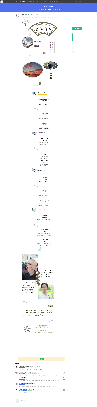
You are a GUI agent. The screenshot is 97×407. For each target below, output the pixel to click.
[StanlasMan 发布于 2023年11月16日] (16, 367)
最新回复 (74, 52)
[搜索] (73, 1)
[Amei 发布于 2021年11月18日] (16, 390)
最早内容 (74, 32)
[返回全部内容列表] (1, 1)
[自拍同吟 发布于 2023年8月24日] (16, 378)
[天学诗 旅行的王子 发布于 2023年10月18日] (16, 373)
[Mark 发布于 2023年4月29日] (16, 384)
